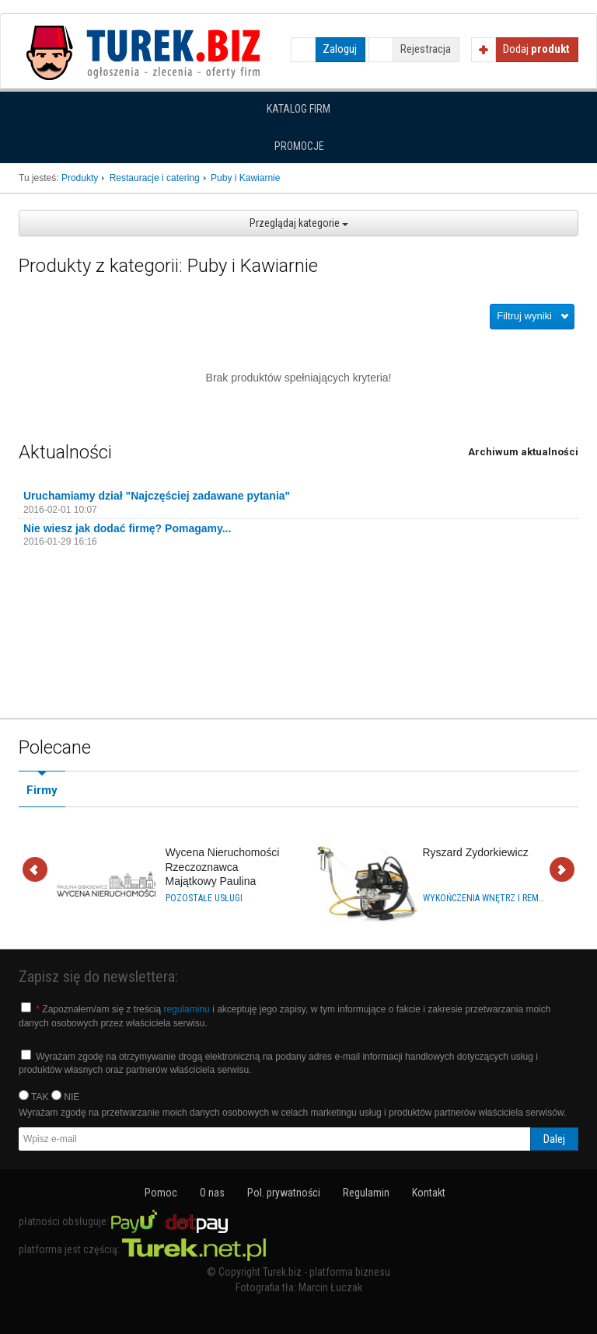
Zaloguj (340, 49)
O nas (212, 1192)
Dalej (562, 870)
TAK (34, 1096)
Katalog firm (298, 109)
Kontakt (428, 1192)
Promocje (299, 146)
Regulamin (366, 1192)
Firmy (42, 790)
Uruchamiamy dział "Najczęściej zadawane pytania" (156, 495)
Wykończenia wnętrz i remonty (483, 898)
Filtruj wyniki (524, 316)
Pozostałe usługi (204, 898)
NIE (65, 1096)
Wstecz (35, 870)
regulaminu (186, 1009)
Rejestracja (425, 49)
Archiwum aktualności (523, 452)
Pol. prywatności (283, 1192)
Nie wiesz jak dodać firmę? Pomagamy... (127, 528)
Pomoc (161, 1192)
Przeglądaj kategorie (299, 223)
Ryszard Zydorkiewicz (476, 852)
